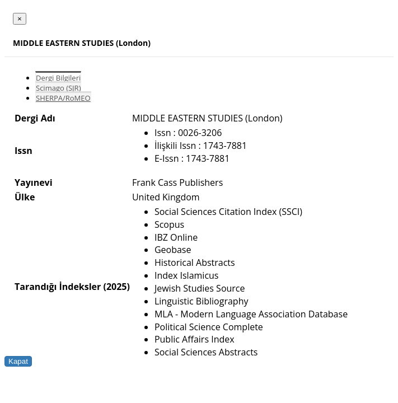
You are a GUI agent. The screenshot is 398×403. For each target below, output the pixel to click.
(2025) (116, 286)
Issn (23, 150)
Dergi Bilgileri (58, 78)
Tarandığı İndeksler (58, 286)
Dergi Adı (35, 118)
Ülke (25, 197)
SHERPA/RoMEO (63, 98)
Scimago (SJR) (58, 88)
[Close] (19, 19)
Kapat (18, 361)
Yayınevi (34, 182)
